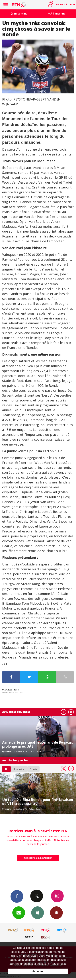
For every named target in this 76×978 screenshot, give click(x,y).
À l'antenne (56, 13)
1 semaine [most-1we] (19, 769)
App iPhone (37, 912)
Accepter (38, 971)
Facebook (17, 896)
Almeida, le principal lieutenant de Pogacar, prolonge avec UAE (37, 744)
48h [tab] (6, 769)
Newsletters (18, 912)
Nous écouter (67, 4)
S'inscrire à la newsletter (38, 857)
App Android (56, 912)
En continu (19, 13)
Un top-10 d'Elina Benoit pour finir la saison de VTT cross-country (37, 801)
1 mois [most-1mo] (33, 769)
